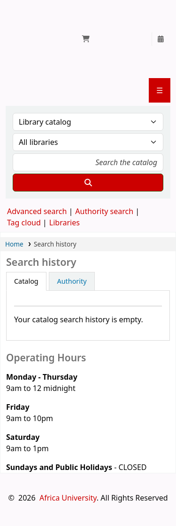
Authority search (104, 211)
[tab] (26, 281)
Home (14, 243)
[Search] (88, 182)
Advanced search (37, 211)
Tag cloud (24, 222)
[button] (86, 39)
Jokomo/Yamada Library (20, 16)
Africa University (68, 498)
